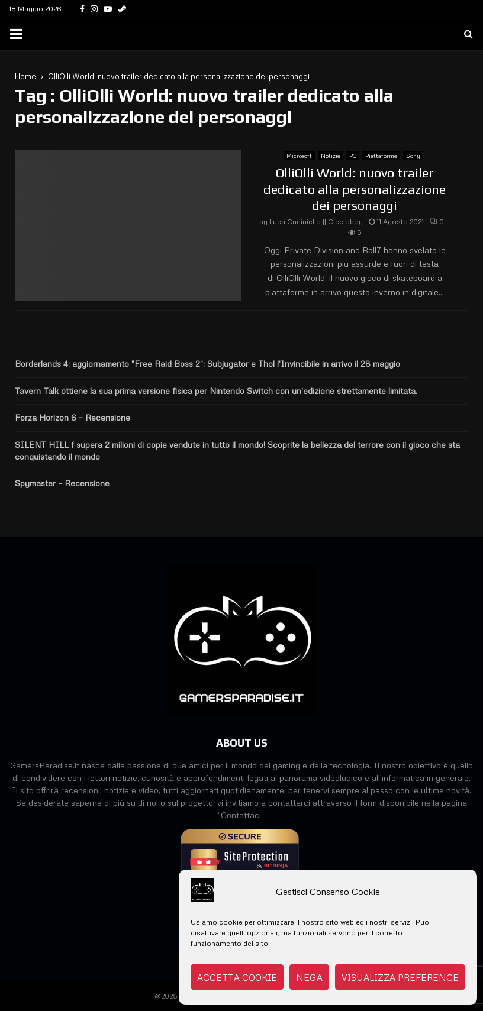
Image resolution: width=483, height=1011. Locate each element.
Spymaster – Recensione (62, 483)
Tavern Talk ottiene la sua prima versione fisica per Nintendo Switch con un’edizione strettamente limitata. (216, 391)
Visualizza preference (400, 977)
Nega (309, 977)
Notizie (330, 155)
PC (352, 155)
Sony (413, 155)
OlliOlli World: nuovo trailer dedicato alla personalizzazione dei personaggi (354, 189)
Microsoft (299, 155)
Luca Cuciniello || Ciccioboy (316, 221)
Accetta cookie (237, 977)
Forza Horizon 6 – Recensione (72, 417)
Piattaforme (381, 155)
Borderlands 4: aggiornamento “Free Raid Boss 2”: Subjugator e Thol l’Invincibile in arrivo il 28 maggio (207, 363)
